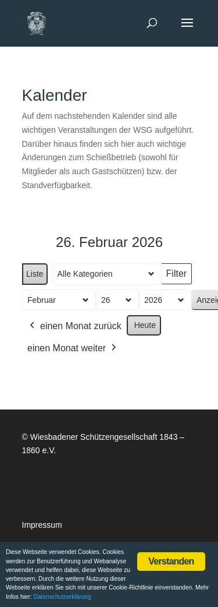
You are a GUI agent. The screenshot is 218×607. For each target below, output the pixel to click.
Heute (144, 325)
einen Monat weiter (73, 348)
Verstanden (171, 561)
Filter (178, 276)
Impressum (42, 525)
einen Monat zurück (74, 326)
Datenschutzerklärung (62, 597)
